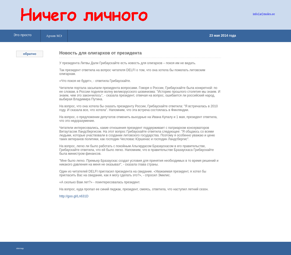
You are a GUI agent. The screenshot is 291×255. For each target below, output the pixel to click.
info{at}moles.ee (264, 14)
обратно (29, 54)
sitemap (20, 248)
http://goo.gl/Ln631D (73, 196)
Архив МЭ (54, 36)
